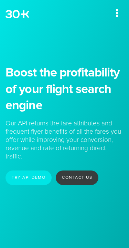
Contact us (77, 178)
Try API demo (28, 178)
